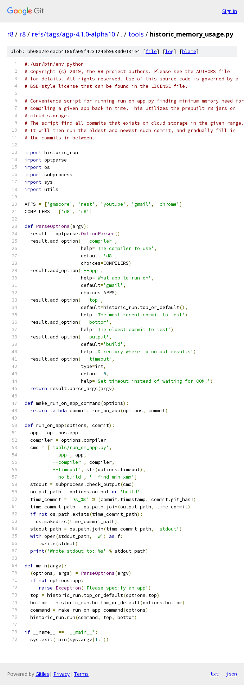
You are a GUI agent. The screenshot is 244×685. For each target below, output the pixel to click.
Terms (81, 674)
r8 (10, 34)
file (151, 51)
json (231, 674)
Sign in (229, 11)
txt (214, 674)
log (169, 51)
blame (189, 51)
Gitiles (42, 674)
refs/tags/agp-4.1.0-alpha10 (73, 34)
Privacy (61, 674)
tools (136, 34)
